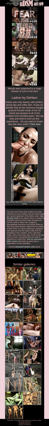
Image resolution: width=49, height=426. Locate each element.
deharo (12, 202)
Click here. (35, 124)
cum (25, 202)
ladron (17, 202)
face (21, 202)
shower (29, 202)
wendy (24, 204)
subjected (39, 202)
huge (34, 202)
